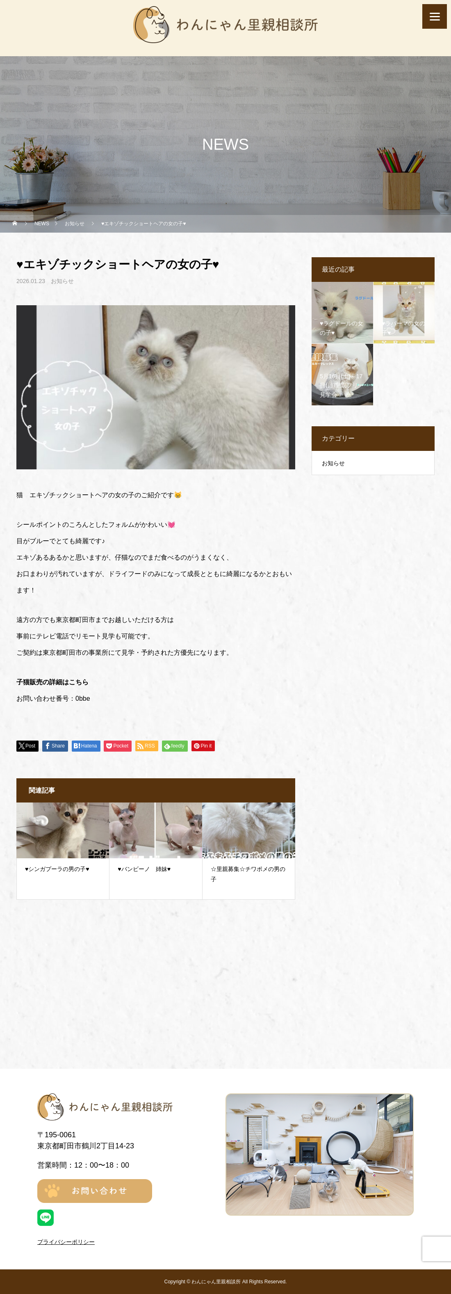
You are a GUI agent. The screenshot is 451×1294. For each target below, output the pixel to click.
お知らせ (62, 281)
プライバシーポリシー (66, 1242)
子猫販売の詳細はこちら (52, 682)
